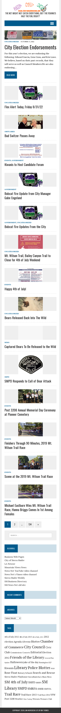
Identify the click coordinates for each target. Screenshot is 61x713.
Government (18, 160)
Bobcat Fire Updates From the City (25, 226)
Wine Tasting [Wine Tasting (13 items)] (27, 699)
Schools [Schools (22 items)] (28, 673)
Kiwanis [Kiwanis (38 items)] (9, 668)
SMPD (7, 377)
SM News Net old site (15, 584)
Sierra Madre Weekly (15, 577)
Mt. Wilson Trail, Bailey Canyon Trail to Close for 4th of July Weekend (28, 257)
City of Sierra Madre (14, 560)
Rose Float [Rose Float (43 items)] (11, 673)
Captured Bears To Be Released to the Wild (30, 346)
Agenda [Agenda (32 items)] (18, 641)
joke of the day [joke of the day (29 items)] (30, 662)
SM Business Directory (16, 581)
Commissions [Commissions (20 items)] (16, 652)
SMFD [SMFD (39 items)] (31, 682)
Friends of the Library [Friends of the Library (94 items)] (27, 657)
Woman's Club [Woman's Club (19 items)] (46, 699)
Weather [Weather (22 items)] (19, 699)
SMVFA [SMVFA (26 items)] (47, 688)
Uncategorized (12, 42)
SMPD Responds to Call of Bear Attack (28, 380)
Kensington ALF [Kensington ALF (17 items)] (45, 662)
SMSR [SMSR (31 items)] (41, 688)
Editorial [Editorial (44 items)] (36, 652)
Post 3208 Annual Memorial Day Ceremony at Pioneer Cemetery (30, 412)
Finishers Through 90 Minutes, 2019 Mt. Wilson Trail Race (28, 445)
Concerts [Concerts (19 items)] (26, 652)
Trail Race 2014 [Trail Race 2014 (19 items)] (43, 695)
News (7, 342)
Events (8, 160)
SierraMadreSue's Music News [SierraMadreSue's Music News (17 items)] (40, 677)
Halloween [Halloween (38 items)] (16, 662)
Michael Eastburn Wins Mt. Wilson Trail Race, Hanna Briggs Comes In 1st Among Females (29, 509)
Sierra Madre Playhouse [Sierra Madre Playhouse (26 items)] (16, 676)
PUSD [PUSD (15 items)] (53, 668)
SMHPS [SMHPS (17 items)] (38, 683)
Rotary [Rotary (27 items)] (21, 672)
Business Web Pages (14, 556)
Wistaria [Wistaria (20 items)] (36, 699)
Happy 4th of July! (15, 288)
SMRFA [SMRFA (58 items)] (32, 688)
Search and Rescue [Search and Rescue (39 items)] (44, 672)
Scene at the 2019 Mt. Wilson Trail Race (29, 476)
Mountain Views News (15, 567)
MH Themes (45, 710)
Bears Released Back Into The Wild (25, 317)
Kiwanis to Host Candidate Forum (24, 164)
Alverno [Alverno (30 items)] (26, 641)
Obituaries (10, 132)
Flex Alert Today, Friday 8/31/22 (24, 106)
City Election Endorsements (30, 47)
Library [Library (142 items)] (20, 667)
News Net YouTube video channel (21, 570)
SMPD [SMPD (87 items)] (22, 688)
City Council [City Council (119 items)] (34, 646)
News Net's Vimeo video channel (21, 574)
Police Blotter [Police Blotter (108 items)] (39, 667)
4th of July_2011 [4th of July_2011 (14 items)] (37, 637)
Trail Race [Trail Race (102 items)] (12, 694)
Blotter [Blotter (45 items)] (35, 641)
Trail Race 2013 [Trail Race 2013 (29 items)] (29, 694)
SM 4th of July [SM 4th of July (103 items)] (16, 681)
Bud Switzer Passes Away (20, 135)
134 (30, 524)
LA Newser (10, 563)
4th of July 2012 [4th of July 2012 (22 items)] (12, 637)
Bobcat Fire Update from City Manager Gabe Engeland (28, 195)
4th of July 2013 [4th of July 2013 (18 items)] (25, 637)
